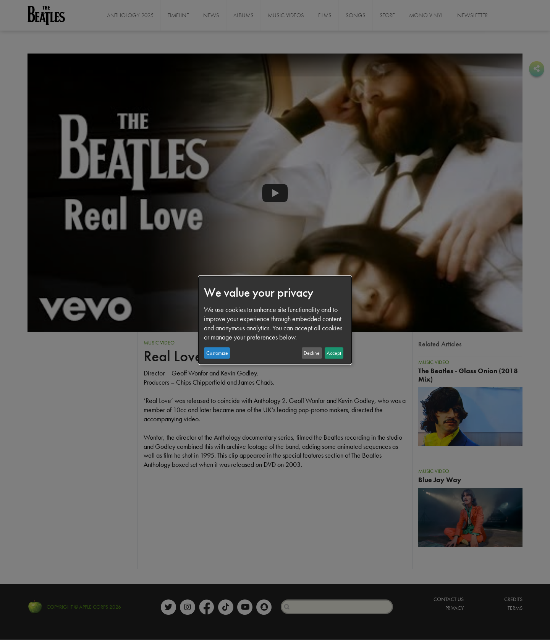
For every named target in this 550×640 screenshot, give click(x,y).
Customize (217, 352)
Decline (312, 352)
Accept (334, 352)
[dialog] (275, 320)
